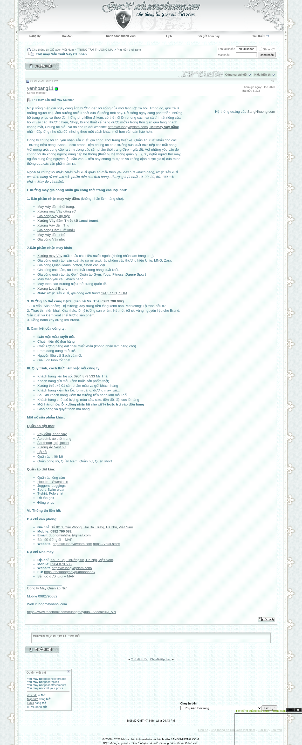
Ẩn (290, 710)
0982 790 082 (112, 301)
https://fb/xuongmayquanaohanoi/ (69, 572)
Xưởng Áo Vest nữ (51, 447)
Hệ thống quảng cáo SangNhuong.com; (261, 710)
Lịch (169, 36)
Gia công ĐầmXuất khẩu (56, 230)
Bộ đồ (42, 452)
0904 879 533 (84, 376)
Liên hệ (203, 729)
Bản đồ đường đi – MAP (55, 576)
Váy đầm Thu (59, 225)
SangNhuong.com (261, 112)
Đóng (298, 710)
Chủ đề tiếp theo (160, 659)
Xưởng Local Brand (52, 288)
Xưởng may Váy (49, 256)
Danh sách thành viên (121, 35)
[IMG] (30, 702)
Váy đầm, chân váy (52, 434)
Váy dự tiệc (61, 216)
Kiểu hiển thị (262, 74)
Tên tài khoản (226, 48)
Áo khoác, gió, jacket (53, 443)
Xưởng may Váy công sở (56, 211)
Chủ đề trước (139, 659)
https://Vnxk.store (106, 544)
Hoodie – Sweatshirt (52, 482)
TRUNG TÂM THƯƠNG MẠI (95, 49)
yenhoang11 (40, 88)
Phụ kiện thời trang (129, 49)
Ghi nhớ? (267, 49)
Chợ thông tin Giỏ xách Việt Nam (53, 49)
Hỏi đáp (67, 36)
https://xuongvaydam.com (72, 544)
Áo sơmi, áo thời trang (54, 439)
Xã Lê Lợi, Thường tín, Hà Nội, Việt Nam (81, 560)
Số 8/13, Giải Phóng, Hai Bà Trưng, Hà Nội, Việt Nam (92, 527)
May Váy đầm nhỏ (51, 235)
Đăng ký (34, 35)
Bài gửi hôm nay (208, 36)
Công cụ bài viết (236, 74)
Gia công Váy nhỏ (51, 239)
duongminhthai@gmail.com (70, 535)
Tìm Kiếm (258, 36)
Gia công (44, 216)
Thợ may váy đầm (163, 127)
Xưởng (43, 225)
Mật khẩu (224, 54)
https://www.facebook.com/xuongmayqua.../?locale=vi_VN (71, 612)
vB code (32, 695)
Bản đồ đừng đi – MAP (54, 540)
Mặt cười (32, 699)
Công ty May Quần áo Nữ (46, 588)
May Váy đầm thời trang (55, 207)
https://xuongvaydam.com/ (128, 127)
